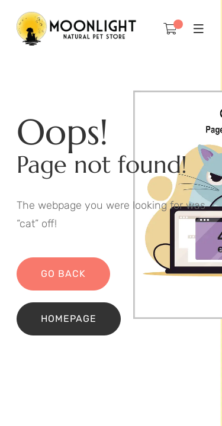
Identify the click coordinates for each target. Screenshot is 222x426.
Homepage (68, 318)
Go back (63, 273)
